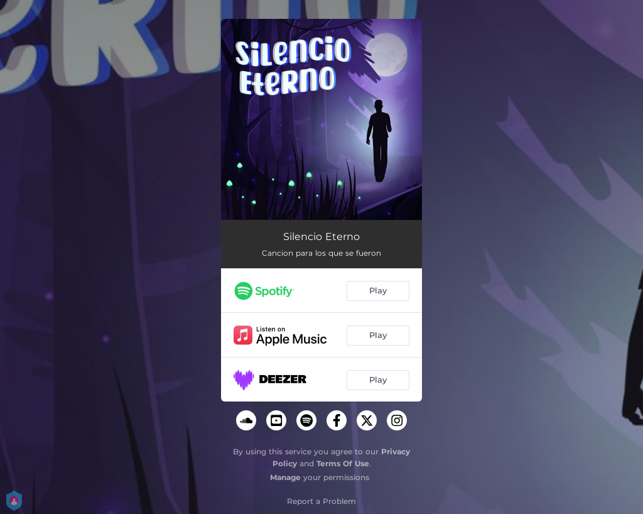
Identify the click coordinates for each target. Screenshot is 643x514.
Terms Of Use (342, 463)
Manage (285, 477)
